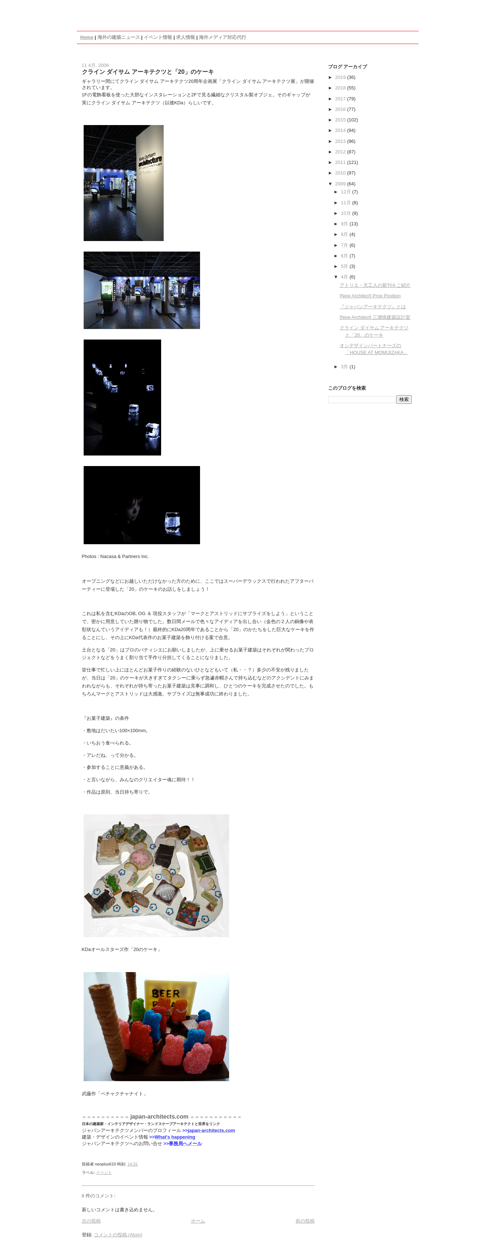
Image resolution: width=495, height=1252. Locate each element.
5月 (345, 266)
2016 (341, 109)
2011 (341, 162)
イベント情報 (158, 37)
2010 (341, 173)
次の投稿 (91, 1221)
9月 (345, 223)
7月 (345, 245)
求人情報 (185, 37)
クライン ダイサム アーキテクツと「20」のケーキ (148, 71)
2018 (341, 88)
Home (86, 37)
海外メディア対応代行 (222, 37)
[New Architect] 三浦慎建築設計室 (375, 317)
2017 (341, 98)
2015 (341, 120)
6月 (345, 255)
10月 (346, 213)
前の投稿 (305, 1221)
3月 (345, 366)
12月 (346, 191)
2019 (341, 77)
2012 (341, 152)
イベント (104, 1172)
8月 (345, 234)
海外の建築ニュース (118, 37)
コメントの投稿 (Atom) (118, 1234)
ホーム (198, 1221)
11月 (346, 202)
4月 (345, 277)
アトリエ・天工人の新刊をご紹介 (375, 285)
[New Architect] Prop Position (370, 295)
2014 (341, 130)
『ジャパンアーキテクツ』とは (373, 306)
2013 (341, 141)
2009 (341, 183)
